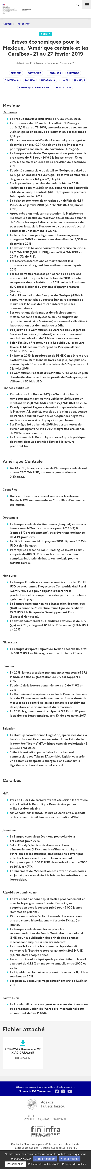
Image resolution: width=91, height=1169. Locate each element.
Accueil (7, 23)
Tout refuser (69, 1158)
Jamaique (79, 80)
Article (45, 34)
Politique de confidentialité (63, 1144)
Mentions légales (34, 1144)
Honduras (54, 72)
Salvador (73, 72)
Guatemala (12, 80)
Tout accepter (45, 1158)
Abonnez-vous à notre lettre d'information (45, 1086)
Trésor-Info (23, 23)
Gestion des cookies (52, 1147)
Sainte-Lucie (63, 87)
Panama (30, 80)
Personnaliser (16, 1164)
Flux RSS (72, 1147)
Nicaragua (48, 80)
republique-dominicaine (34, 87)
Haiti (64, 80)
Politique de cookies (26, 1147)
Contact (16, 1144)
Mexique (16, 72)
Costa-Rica (34, 72)
